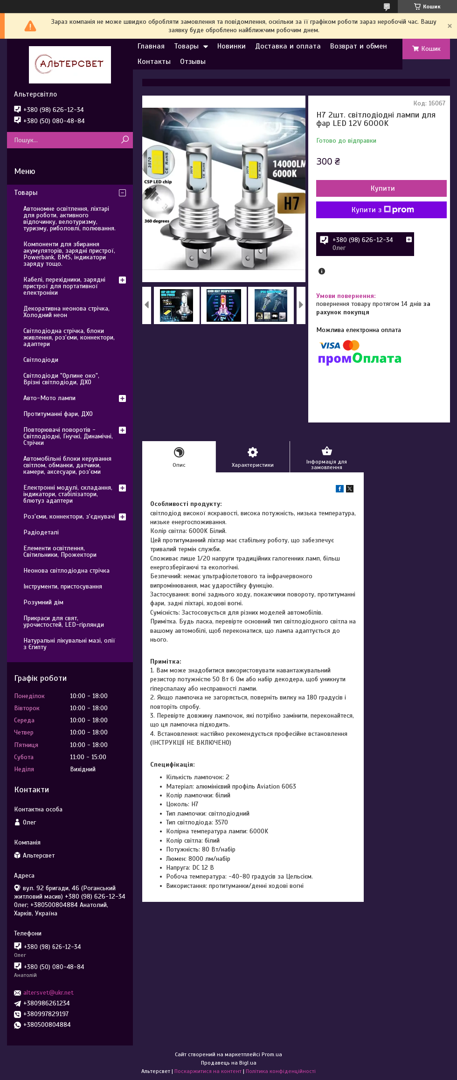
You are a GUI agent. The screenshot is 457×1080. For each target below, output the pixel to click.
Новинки (231, 46)
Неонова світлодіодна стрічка (66, 571)
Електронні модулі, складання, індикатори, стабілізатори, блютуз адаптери (67, 494)
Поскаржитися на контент (208, 1071)
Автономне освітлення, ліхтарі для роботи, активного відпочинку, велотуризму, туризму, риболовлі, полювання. (69, 218)
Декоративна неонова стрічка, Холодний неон (66, 312)
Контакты (154, 61)
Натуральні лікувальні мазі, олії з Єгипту (69, 644)
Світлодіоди (40, 360)
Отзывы (193, 61)
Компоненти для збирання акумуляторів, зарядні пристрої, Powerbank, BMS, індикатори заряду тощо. (69, 254)
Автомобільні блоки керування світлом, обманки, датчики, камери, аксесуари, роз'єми (67, 465)
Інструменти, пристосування (62, 586)
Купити (383, 188)
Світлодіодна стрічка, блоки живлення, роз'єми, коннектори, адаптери (69, 337)
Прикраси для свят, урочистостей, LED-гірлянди (63, 621)
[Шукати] (125, 140)
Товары (186, 46)
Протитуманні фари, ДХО (58, 414)
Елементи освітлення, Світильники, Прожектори (60, 551)
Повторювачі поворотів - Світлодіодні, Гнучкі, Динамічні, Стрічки (68, 436)
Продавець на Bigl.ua (228, 1062)
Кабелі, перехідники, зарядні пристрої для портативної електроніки (64, 286)
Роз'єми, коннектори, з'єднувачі (69, 516)
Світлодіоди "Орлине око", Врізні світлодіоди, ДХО (61, 379)
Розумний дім (43, 602)
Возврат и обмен (358, 46)
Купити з (383, 210)
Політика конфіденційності (281, 1071)
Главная (151, 46)
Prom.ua (272, 1054)
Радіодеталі (41, 532)
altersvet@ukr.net (48, 993)
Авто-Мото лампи (49, 398)
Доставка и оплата (288, 46)
